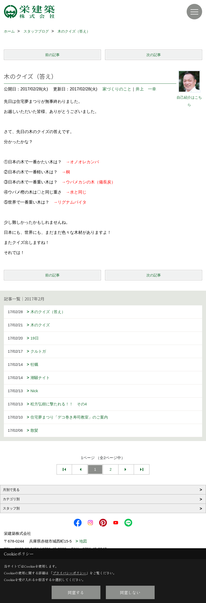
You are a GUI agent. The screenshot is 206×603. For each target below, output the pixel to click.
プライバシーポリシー (69, 572)
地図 (83, 541)
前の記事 (52, 55)
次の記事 (153, 55)
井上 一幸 (146, 89)
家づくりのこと (116, 89)
